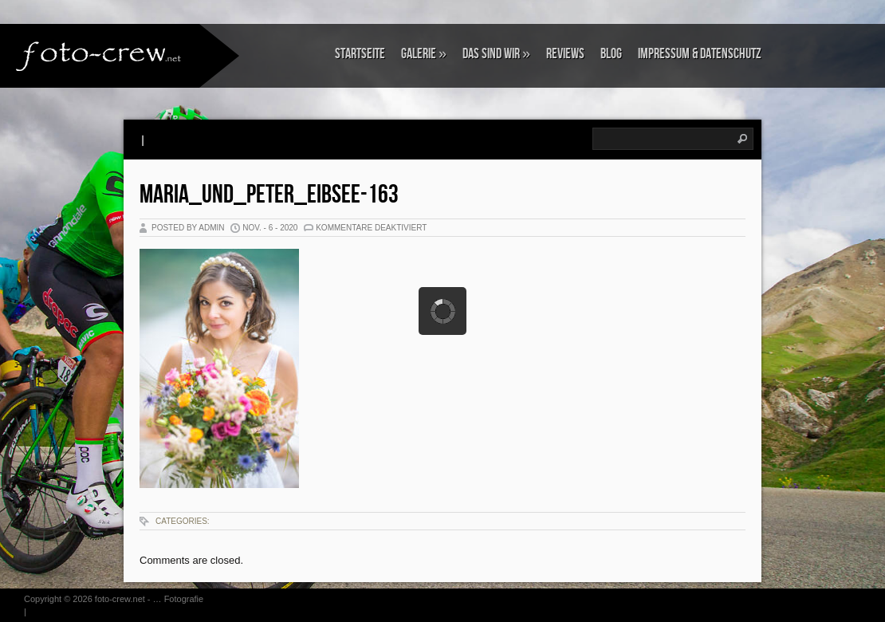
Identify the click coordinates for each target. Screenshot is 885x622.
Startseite (360, 53)
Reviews (565, 53)
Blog (611, 53)
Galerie (423, 53)
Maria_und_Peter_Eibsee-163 (269, 195)
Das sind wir (496, 53)
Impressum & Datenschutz (699, 53)
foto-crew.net (120, 599)
